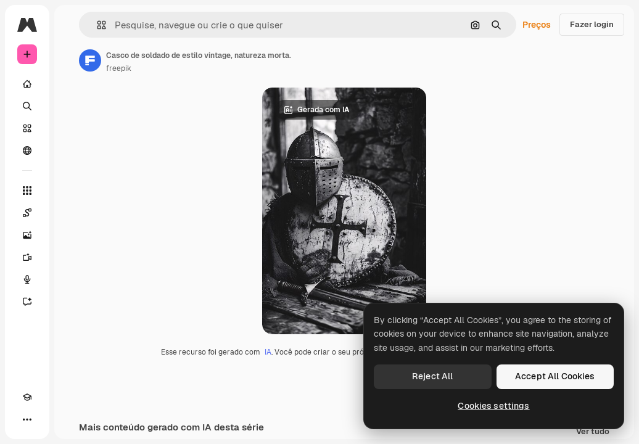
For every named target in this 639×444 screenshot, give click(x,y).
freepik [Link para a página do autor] (118, 68)
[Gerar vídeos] (27, 257)
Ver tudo (592, 432)
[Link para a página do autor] (90, 60)
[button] (96, 25)
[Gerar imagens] (27, 235)
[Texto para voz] (27, 279)
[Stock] (27, 128)
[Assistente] (27, 301)
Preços (536, 24)
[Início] (27, 84)
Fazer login (592, 24)
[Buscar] (27, 106)
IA (268, 352)
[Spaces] (27, 213)
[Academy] (27, 397)
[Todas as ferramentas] (27, 190)
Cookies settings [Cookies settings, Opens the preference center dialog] (493, 405)
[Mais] (27, 419)
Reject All (432, 376)
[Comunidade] (27, 150)
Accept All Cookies (555, 376)
